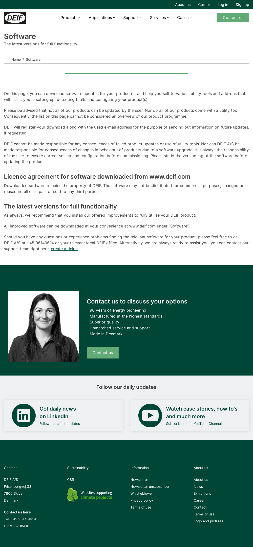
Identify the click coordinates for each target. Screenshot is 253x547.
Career (204, 4)
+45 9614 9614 (23, 519)
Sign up (242, 4)
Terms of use (140, 507)
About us (183, 4)
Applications (100, 17)
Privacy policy (141, 500)
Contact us (233, 17)
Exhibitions (202, 493)
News (198, 486)
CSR (70, 479)
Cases (183, 17)
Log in (223, 4)
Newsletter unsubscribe (149, 486)
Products (69, 17)
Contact (200, 507)
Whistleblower (141, 493)
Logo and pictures (208, 521)
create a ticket (64, 248)
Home (16, 59)
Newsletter (139, 479)
